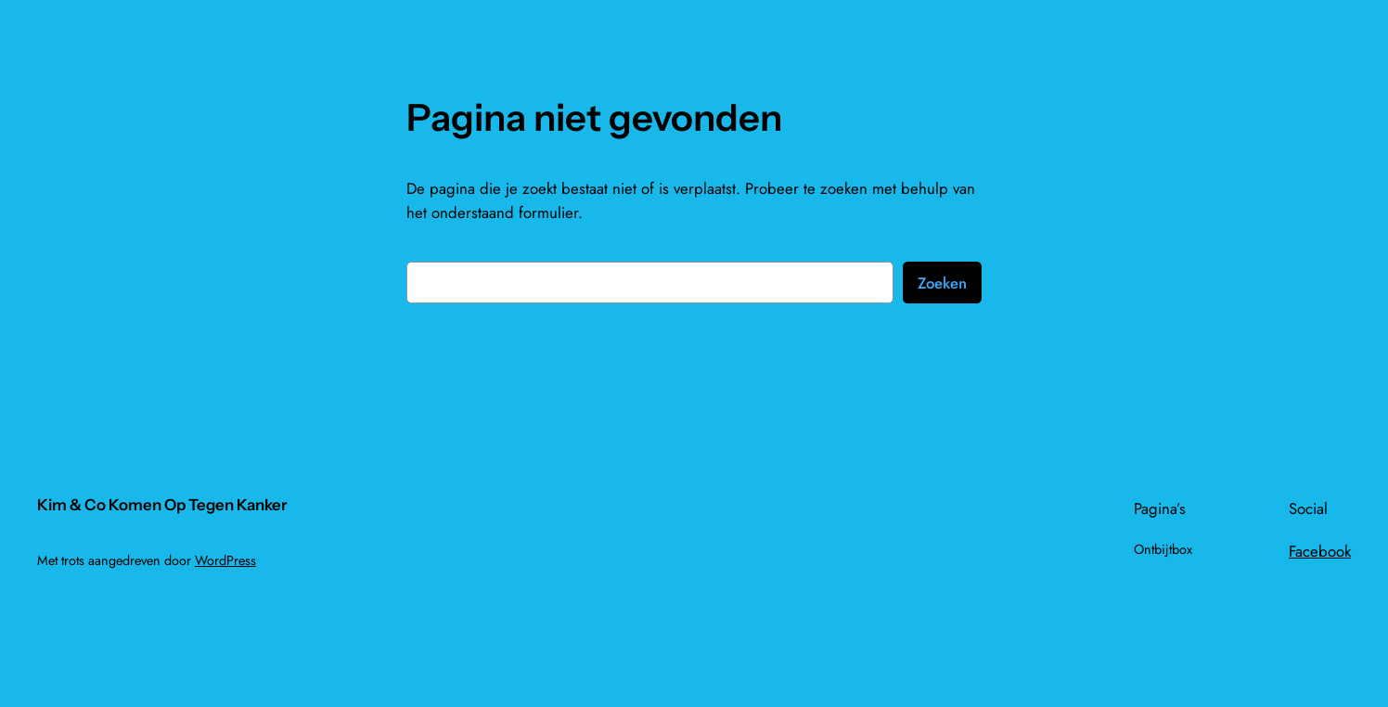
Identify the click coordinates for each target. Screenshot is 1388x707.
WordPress (225, 560)
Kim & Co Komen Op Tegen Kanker (162, 504)
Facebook (1320, 551)
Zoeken (942, 283)
